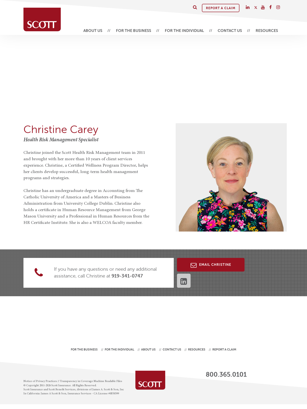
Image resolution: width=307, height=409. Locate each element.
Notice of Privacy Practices (40, 381)
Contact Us (230, 31)
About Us (92, 31)
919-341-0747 (127, 276)
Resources (267, 31)
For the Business (133, 31)
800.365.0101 (226, 374)
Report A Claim (220, 8)
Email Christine (211, 265)
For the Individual (184, 31)
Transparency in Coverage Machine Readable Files (91, 381)
